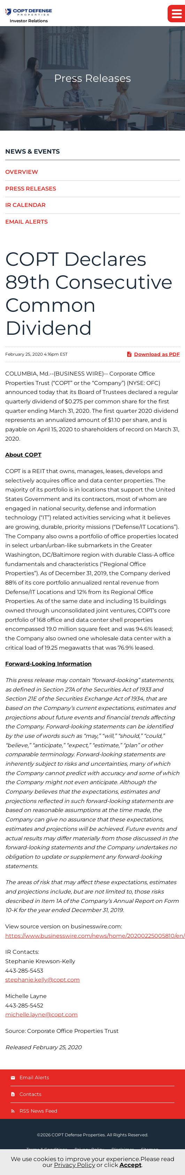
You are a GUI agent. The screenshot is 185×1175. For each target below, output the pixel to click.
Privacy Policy (74, 1164)
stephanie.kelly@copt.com (42, 979)
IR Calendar (25, 205)
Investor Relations (29, 20)
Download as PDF (153, 354)
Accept (130, 1164)
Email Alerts (26, 221)
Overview (21, 172)
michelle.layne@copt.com (41, 1014)
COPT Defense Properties (78, 1134)
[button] (176, 13)
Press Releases (30, 188)
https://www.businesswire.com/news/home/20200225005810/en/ (95, 936)
